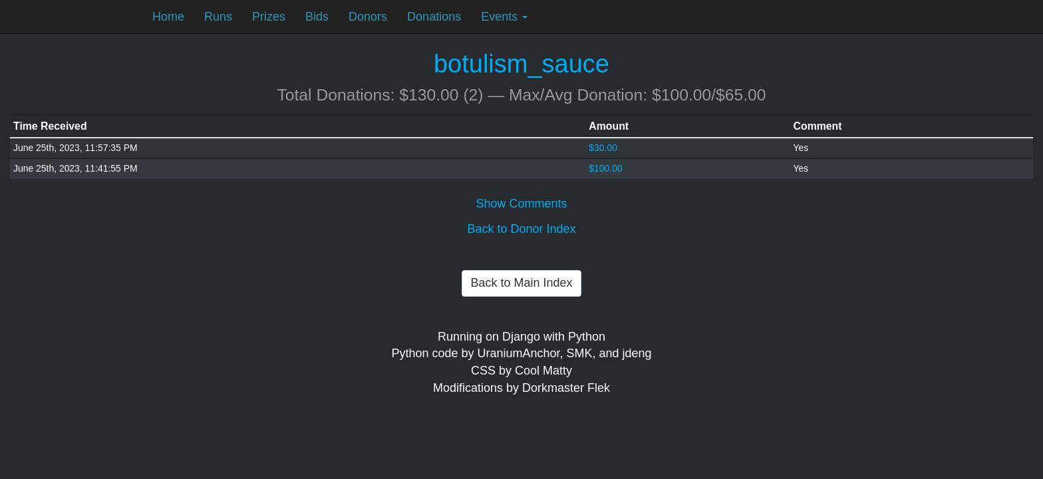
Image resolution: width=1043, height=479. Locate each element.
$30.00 (603, 147)
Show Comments (521, 203)
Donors (368, 16)
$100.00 (605, 168)
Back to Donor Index (521, 229)
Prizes (268, 16)
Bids (317, 16)
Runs (218, 16)
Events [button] (504, 16)
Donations (434, 16)
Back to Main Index (521, 282)
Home (168, 16)
